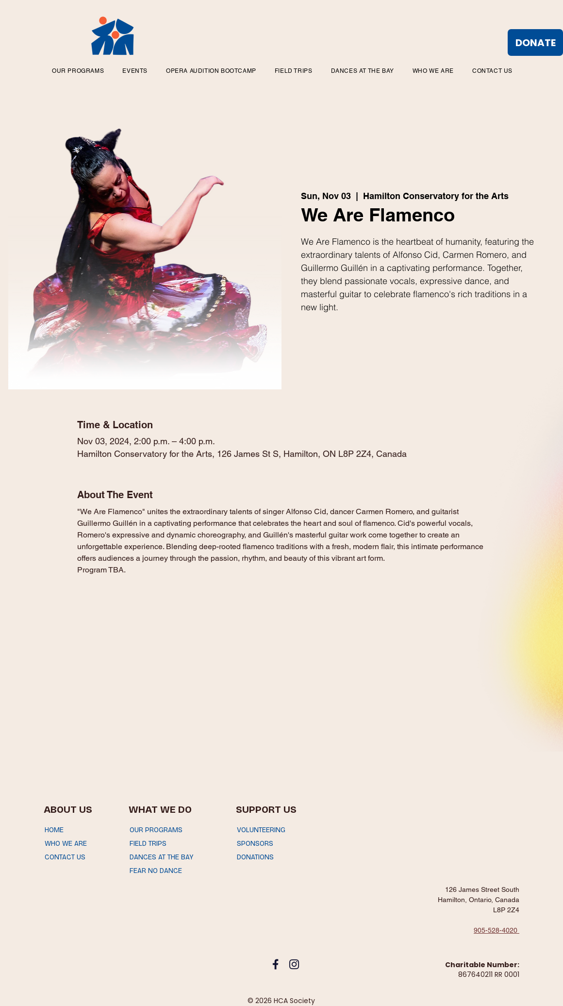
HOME (54, 830)
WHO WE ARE (66, 843)
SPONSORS (255, 843)
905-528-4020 (496, 930)
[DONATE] (535, 42)
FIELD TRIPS (148, 843)
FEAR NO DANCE (156, 871)
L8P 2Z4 (506, 910)
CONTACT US (65, 857)
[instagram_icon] (294, 964)
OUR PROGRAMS (156, 830)
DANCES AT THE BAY (161, 857)
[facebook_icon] (276, 964)
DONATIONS (255, 857)
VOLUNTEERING (261, 830)
